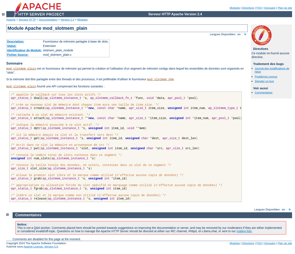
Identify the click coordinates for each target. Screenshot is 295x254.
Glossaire (270, 7)
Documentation (48, 19)
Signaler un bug (264, 81)
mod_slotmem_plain (21, 68)
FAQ (259, 7)
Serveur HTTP (27, 19)
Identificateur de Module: (24, 50)
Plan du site (285, 7)
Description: (15, 41)
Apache (11, 19)
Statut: (11, 46)
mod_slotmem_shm (160, 79)
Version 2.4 (67, 19)
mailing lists (244, 231)
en (239, 34)
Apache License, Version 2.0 (40, 246)
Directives (248, 7)
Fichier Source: (18, 54)
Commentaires (264, 92)
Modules (235, 7)
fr (245, 34)
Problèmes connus (266, 76)
